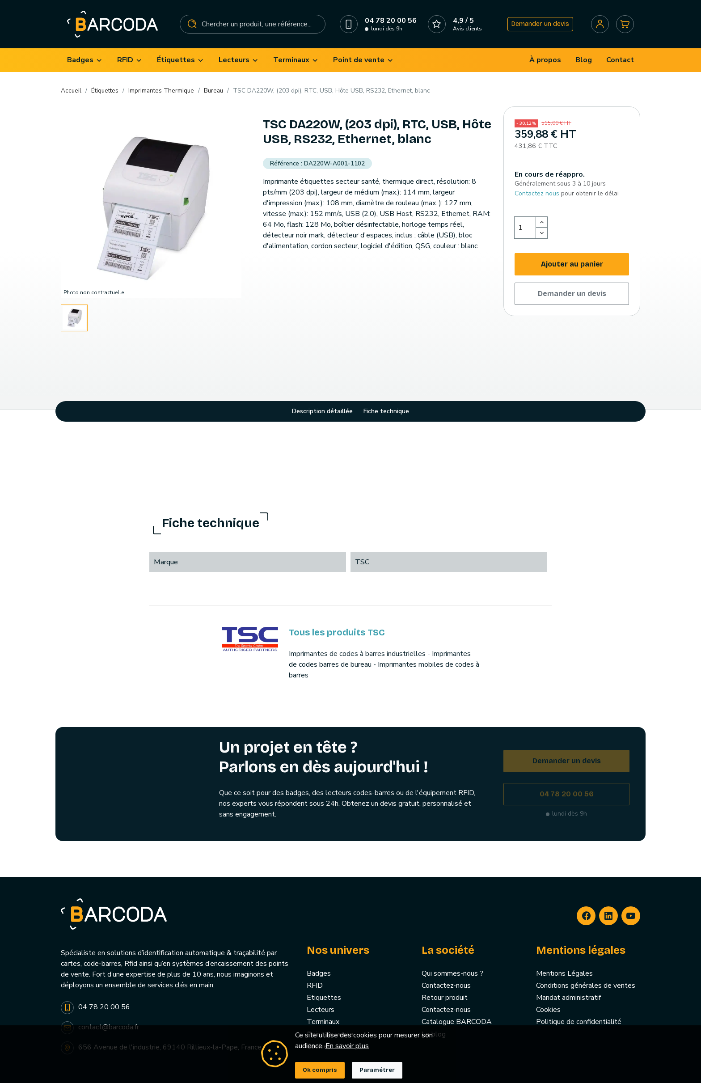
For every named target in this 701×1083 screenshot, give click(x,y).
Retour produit (445, 998)
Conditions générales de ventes (585, 985)
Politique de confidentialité (578, 1022)
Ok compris (320, 1070)
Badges (319, 973)
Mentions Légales (564, 973)
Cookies (548, 1010)
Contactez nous (537, 193)
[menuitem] (85, 60)
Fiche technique (386, 411)
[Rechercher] (253, 24)
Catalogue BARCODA (457, 1022)
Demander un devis (540, 24)
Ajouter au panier (572, 264)
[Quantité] (525, 227)
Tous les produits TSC (337, 632)
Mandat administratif (568, 998)
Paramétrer (377, 1070)
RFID (315, 985)
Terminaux (323, 1022)
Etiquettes (324, 998)
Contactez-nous (446, 985)
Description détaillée (322, 411)
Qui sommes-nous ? (452, 973)
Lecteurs (320, 1010)
